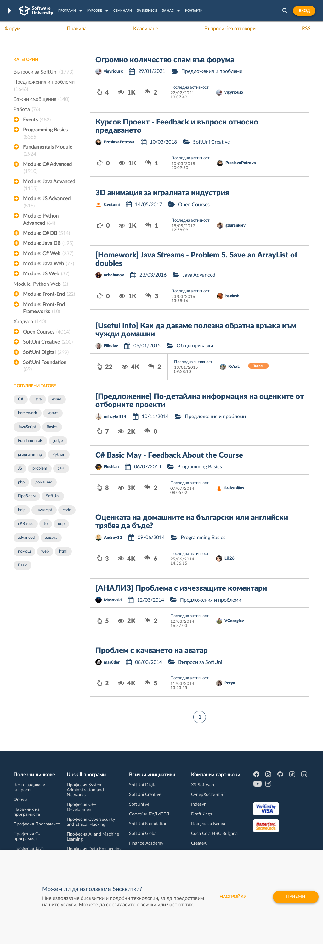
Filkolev (111, 346)
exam (56, 399)
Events (37, 119)
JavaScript (27, 427)
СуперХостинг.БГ (208, 794)
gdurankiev (235, 226)
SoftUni (53, 496)
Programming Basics (45, 134)
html (63, 551)
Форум (12, 28)
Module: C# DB (46, 233)
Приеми (295, 897)
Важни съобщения (41, 99)
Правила (77, 28)
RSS (306, 28)
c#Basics (25, 524)
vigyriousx (113, 71)
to (46, 524)
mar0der (112, 662)
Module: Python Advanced (41, 220)
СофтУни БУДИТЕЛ (149, 814)
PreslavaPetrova (119, 142)
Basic (22, 565)
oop (61, 524)
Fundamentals (30, 441)
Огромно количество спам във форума (164, 60)
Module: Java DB (48, 243)
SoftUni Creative (48, 342)
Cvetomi (112, 205)
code (67, 510)
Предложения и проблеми (44, 86)
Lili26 (229, 558)
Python (58, 455)
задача (51, 538)
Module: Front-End (49, 294)
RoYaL (234, 367)
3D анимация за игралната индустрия (162, 193)
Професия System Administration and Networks (85, 790)
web (45, 551)
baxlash (232, 296)
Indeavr (198, 804)
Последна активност (189, 88)
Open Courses (46, 331)
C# (20, 399)
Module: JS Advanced (47, 202)
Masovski (113, 600)
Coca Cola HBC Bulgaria (214, 833)
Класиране (145, 28)
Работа (27, 109)
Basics (52, 427)
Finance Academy (146, 843)
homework (27, 413)
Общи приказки (195, 345)
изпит (53, 413)
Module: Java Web (48, 263)
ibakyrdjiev (234, 488)
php (21, 482)
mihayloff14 (115, 417)
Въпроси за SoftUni (43, 72)
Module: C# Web (48, 253)
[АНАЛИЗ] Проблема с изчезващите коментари (181, 588)
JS (20, 468)
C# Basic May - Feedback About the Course (169, 455)
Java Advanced (199, 275)
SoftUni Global (143, 833)
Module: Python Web (41, 284)
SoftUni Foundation (44, 366)
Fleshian (111, 467)
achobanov (114, 275)
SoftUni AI (139, 804)
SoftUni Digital (46, 352)
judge (58, 441)
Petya (229, 683)
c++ (61, 468)
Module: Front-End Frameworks (44, 308)
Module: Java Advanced (49, 185)
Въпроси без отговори (230, 28)
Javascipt (44, 510)
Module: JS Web (46, 273)
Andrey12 (113, 538)
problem (39, 468)
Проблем (27, 496)
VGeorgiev (234, 621)
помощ (24, 551)
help (22, 510)
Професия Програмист (37, 824)
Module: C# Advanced (47, 168)
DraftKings (201, 814)
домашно (43, 482)
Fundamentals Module (47, 151)
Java (38, 399)
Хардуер (30, 321)
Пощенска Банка (208, 824)
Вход (304, 11)
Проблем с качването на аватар (151, 650)
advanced (26, 538)
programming (30, 455)
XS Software (203, 785)
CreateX (199, 843)
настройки (232, 897)
